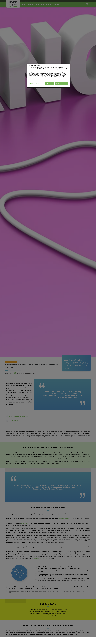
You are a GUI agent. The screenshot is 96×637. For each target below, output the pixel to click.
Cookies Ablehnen (50, 83)
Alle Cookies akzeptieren (61, 83)
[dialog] (48, 76)
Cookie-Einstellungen (34, 83)
